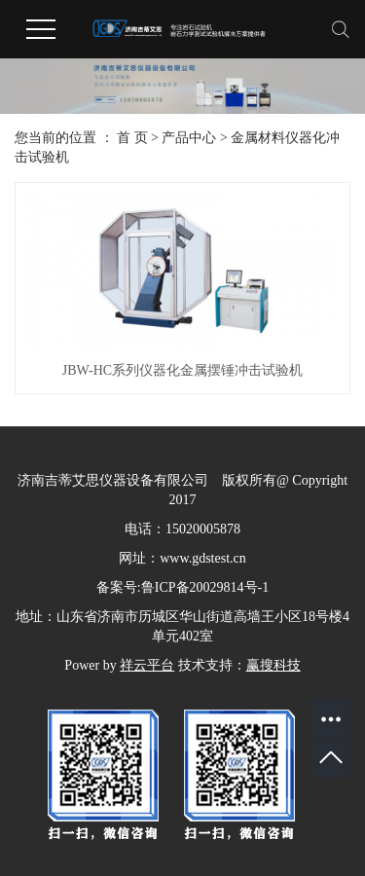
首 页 (132, 137)
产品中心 (189, 137)
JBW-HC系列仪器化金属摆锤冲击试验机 (182, 370)
